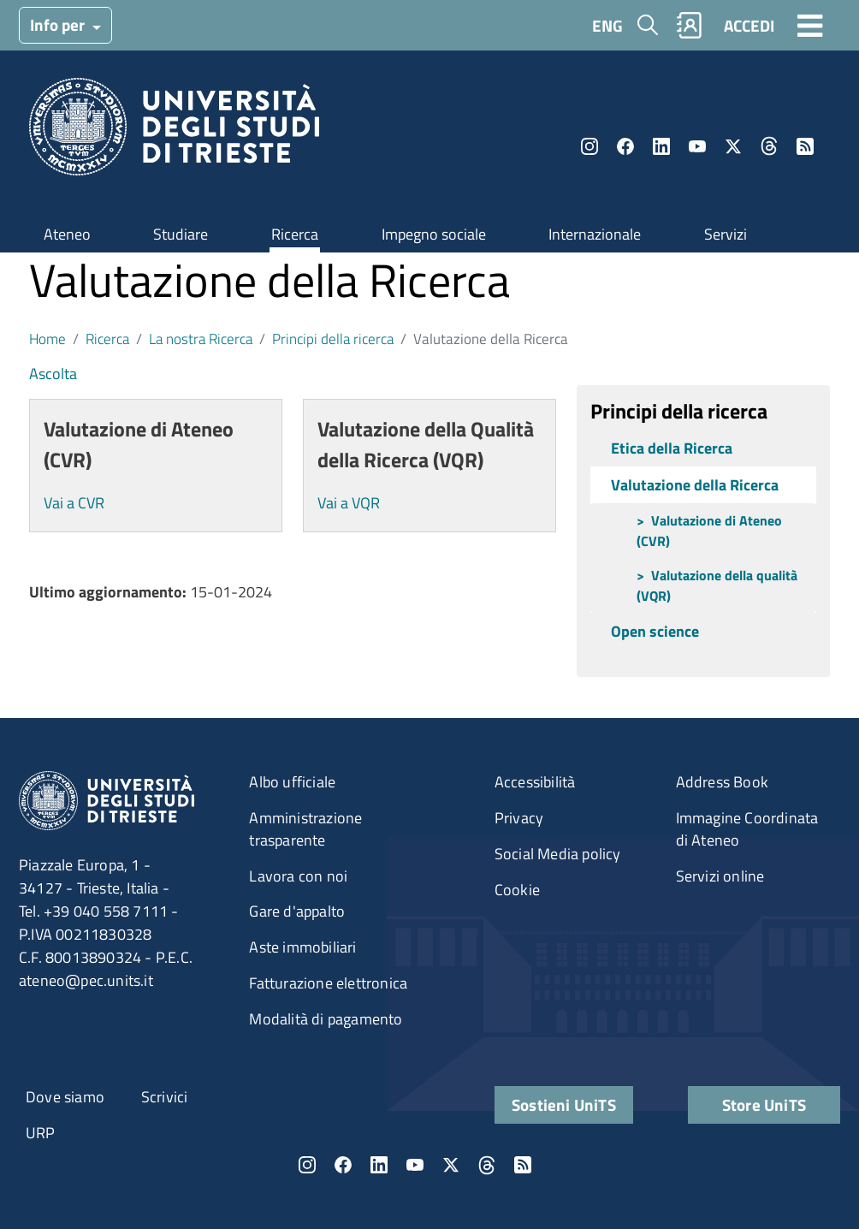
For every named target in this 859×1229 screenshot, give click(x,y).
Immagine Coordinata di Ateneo (747, 829)
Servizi (725, 234)
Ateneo (67, 234)
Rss (805, 146)
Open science (655, 631)
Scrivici (164, 1096)
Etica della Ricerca (671, 448)
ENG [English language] (607, 25)
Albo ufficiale (292, 781)
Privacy (519, 817)
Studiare (180, 234)
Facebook (625, 146)
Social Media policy (558, 853)
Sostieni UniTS (564, 1104)
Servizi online (720, 876)
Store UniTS (764, 1104)
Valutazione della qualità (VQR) (717, 585)
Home (47, 338)
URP (41, 1132)
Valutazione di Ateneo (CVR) (709, 530)
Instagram (589, 146)
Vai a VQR (348, 502)
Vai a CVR (74, 502)
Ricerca (294, 234)
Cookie (517, 889)
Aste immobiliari (302, 947)
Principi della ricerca (333, 338)
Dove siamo (65, 1096)
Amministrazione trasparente (305, 829)
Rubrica (689, 25)
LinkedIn (661, 146)
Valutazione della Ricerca (695, 484)
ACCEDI (749, 25)
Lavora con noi (298, 876)
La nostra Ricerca (200, 338)
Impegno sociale (434, 234)
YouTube (697, 146)
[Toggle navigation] (810, 25)
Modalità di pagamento (325, 1018)
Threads (769, 146)
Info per (59, 24)
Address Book (722, 781)
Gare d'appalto (297, 911)
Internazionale (594, 234)
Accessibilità (535, 781)
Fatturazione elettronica (328, 982)
